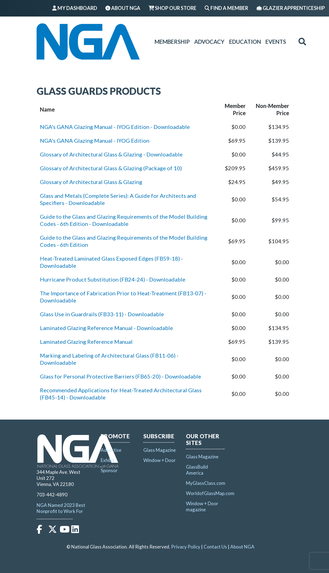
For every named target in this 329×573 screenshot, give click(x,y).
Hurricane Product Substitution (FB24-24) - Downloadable (112, 279)
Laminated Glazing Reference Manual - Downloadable (106, 328)
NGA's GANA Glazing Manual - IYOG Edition (94, 140)
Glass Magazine (159, 450)
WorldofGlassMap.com (210, 493)
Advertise (111, 450)
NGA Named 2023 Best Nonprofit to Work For (61, 508)
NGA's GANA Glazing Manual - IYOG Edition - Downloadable (115, 126)
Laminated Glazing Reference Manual (86, 341)
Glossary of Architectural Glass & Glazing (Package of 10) (111, 168)
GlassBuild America (197, 470)
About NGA (122, 8)
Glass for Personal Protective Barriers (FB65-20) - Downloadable (120, 376)
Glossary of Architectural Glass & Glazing (91, 182)
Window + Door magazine (202, 506)
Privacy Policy (185, 547)
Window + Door (159, 460)
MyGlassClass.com (205, 483)
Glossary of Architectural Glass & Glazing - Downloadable (111, 154)
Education (245, 41)
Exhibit (108, 460)
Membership (172, 41)
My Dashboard (74, 8)
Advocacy (209, 41)
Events (275, 41)
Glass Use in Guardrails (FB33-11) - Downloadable (102, 314)
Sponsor (109, 470)
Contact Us (215, 547)
